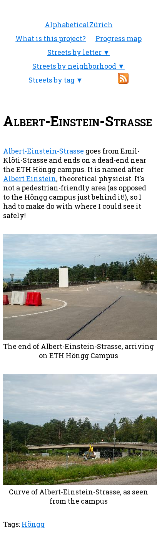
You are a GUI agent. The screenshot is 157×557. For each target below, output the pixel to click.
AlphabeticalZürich (79, 24)
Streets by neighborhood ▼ (78, 66)
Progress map (118, 38)
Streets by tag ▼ (55, 79)
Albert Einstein (29, 178)
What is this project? (50, 38)
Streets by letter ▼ (78, 52)
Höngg (33, 524)
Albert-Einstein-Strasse (43, 150)
